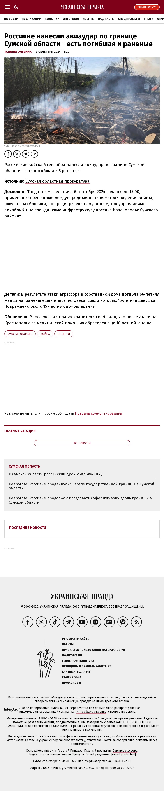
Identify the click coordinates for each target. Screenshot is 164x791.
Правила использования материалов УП (93, 649)
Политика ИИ (72, 655)
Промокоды (71, 682)
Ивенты (89, 19)
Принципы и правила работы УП (87, 666)
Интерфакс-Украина (91, 712)
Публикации (31, 19)
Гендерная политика (78, 660)
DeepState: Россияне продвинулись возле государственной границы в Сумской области (81, 486)
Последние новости (27, 528)
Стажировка (71, 677)
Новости (11, 19)
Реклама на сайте (75, 639)
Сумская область (20, 333)
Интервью (71, 19)
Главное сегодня (20, 431)
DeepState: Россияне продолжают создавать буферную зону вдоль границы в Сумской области (80, 500)
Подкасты (106, 19)
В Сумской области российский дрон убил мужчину (55, 474)
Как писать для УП (76, 671)
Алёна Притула (73, 754)
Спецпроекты (129, 19)
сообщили (106, 316)
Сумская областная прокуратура (57, 181)
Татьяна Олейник (18, 52)
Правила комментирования (98, 413)
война (45, 333)
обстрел (64, 333)
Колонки (52, 19)
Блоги (148, 19)
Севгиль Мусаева (125, 751)
